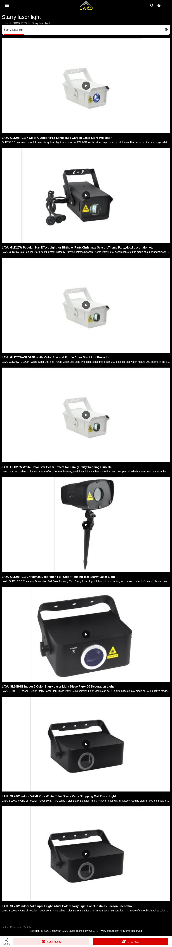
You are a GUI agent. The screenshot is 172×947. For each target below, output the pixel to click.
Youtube (27, 927)
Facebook (15, 927)
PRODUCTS (20, 23)
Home (5, 23)
